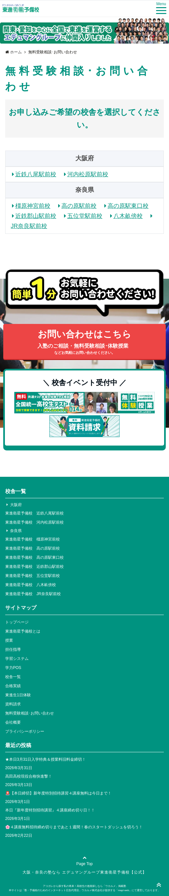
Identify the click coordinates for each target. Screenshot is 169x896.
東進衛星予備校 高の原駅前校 (32, 548)
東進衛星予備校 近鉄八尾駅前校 (34, 513)
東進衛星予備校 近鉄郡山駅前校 (34, 566)
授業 (9, 640)
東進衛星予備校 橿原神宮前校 (32, 539)
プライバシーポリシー (24, 731)
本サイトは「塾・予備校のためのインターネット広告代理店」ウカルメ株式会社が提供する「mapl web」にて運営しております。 (84, 890)
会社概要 (13, 722)
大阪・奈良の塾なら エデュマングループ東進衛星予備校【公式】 (84, 872)
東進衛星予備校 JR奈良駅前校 (33, 594)
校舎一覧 (13, 677)
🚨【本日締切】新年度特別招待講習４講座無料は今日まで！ (58, 793)
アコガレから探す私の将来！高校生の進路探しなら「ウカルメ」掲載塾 (84, 886)
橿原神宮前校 (31, 206)
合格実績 (13, 686)
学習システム (17, 658)
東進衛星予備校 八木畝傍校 (30, 584)
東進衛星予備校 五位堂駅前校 (32, 575)
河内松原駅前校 (86, 174)
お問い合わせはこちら (84, 342)
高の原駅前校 (77, 206)
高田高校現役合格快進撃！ (28, 776)
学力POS (13, 667)
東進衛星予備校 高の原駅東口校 (34, 557)
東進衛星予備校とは (22, 631)
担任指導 (13, 649)
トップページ (17, 622)
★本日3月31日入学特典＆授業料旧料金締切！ (45, 759)
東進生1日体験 (18, 695)
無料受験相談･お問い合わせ (29, 713)
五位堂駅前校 (83, 216)
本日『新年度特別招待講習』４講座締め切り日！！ (50, 810)
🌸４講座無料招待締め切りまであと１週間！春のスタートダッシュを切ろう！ (74, 827)
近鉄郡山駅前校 (34, 216)
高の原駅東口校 (126, 206)
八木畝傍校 (126, 216)
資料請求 (13, 704)
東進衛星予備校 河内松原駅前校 (34, 522)
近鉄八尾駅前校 (34, 174)
